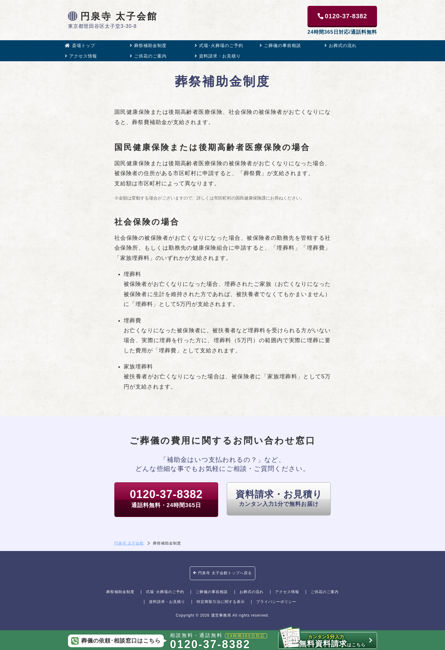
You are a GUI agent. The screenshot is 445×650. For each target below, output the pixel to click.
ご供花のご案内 (148, 56)
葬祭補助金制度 (148, 45)
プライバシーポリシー (276, 602)
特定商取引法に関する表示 (221, 602)
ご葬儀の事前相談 (280, 45)
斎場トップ (80, 45)
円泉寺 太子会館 (113, 16)
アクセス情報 (81, 56)
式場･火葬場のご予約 (219, 45)
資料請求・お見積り (218, 56)
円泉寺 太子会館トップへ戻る (222, 573)
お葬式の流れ (340, 45)
